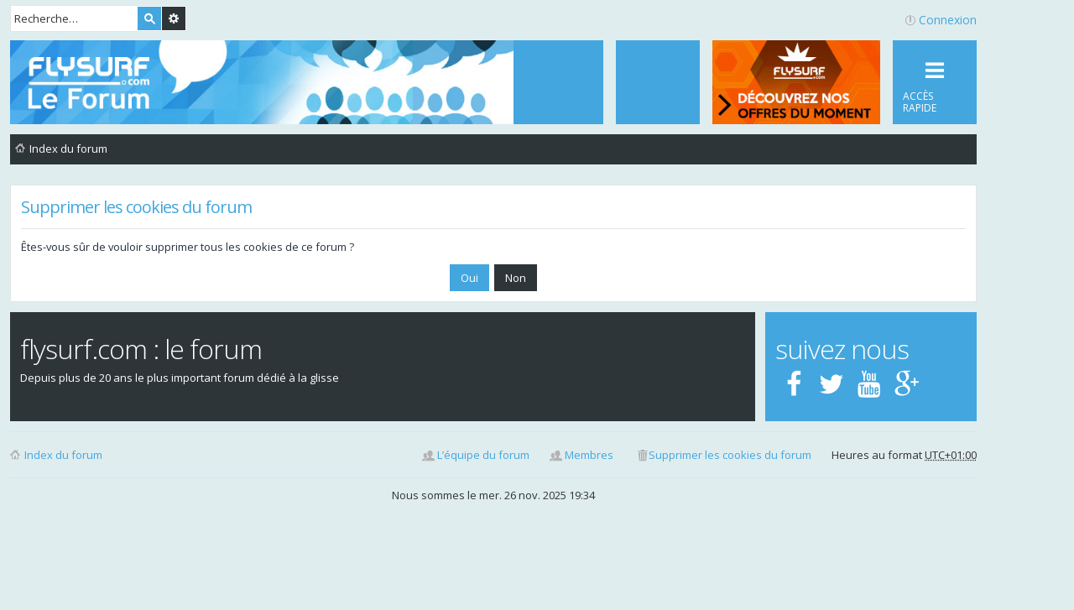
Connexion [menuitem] (948, 20)
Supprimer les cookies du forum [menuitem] (730, 454)
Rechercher (149, 18)
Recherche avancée (173, 18)
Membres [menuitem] (589, 454)
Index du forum (63, 454)
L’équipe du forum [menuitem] (483, 454)
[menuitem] (658, 82)
